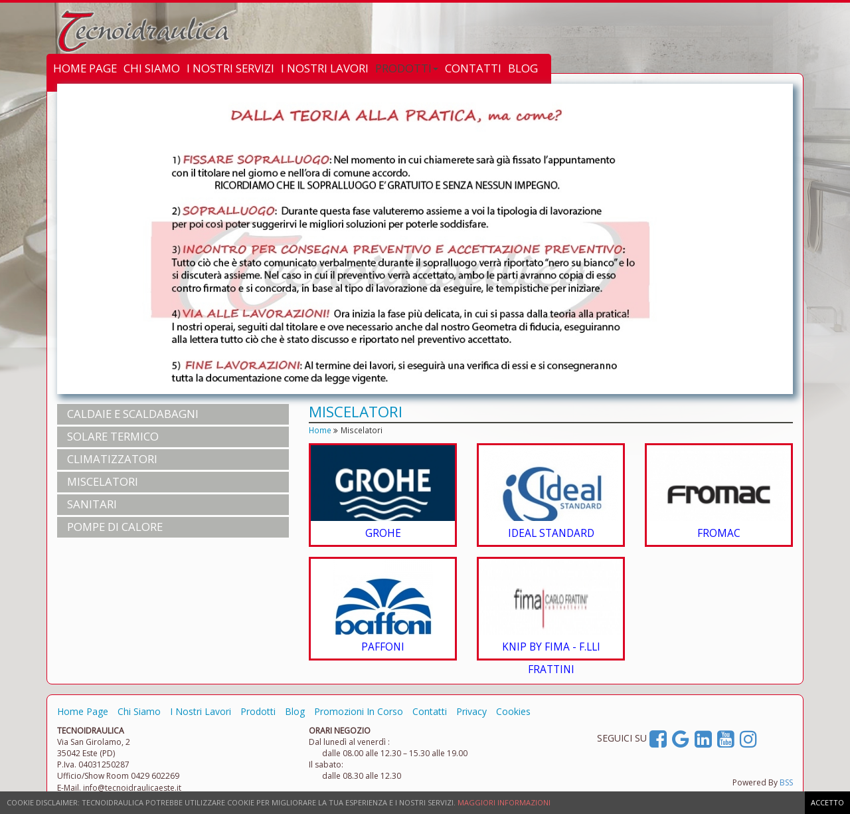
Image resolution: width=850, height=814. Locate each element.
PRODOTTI (406, 68)
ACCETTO (827, 802)
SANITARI (92, 504)
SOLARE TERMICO (113, 436)
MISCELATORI (102, 481)
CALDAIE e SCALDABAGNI (133, 413)
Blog (295, 711)
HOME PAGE (85, 68)
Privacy (471, 711)
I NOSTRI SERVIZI (230, 68)
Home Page (82, 711)
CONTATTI (473, 68)
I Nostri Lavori (200, 711)
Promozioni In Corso (358, 711)
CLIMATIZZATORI (112, 458)
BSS (786, 782)
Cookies (513, 711)
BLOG (523, 68)
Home (320, 430)
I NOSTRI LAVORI (325, 68)
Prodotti (258, 711)
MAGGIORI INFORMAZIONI (504, 802)
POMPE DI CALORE (115, 526)
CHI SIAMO (152, 68)
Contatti (429, 711)
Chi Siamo (139, 711)
